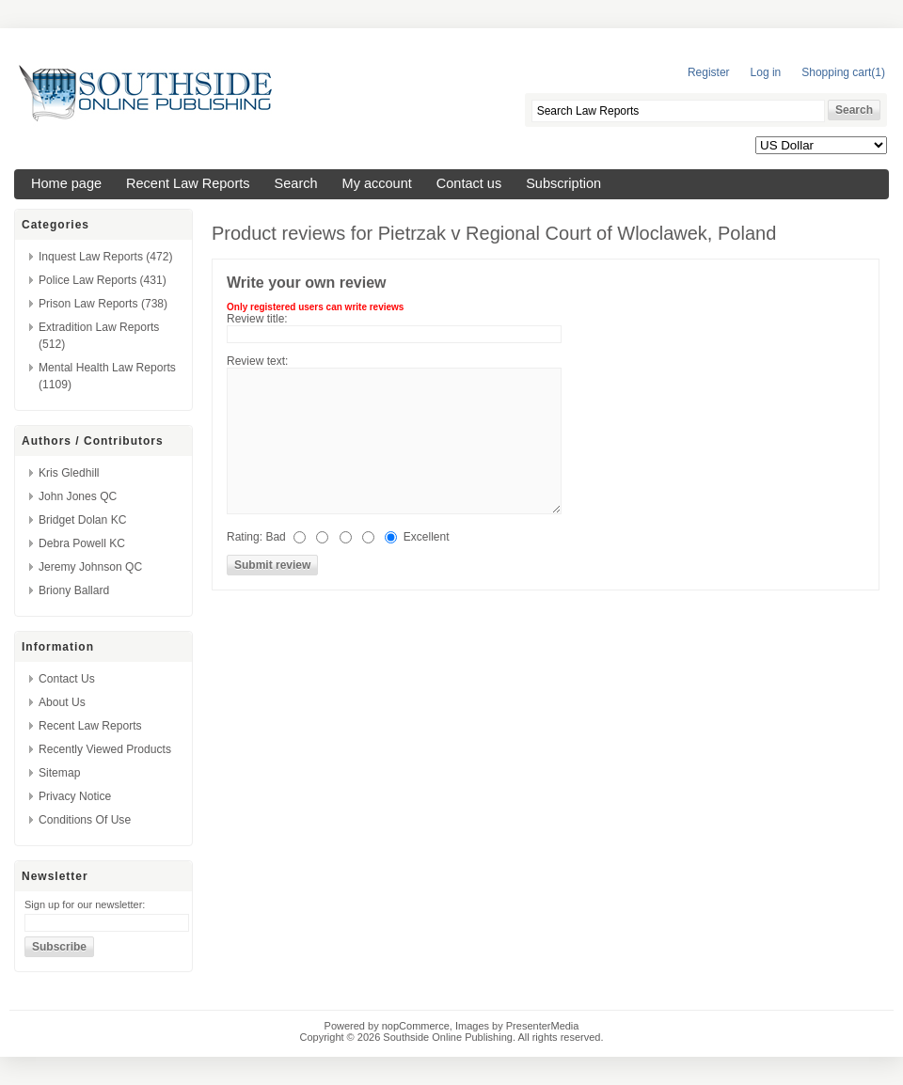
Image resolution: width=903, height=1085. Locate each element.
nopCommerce (416, 1025)
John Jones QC (78, 496)
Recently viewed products (105, 749)
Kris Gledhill (69, 473)
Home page (66, 183)
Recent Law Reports (188, 183)
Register (709, 72)
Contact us (468, 183)
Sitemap (59, 772)
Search (296, 183)
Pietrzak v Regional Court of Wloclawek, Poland (577, 233)
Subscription (563, 183)
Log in (766, 72)
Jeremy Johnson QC (90, 567)
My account (377, 183)
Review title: (257, 318)
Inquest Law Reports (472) (106, 256)
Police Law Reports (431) (102, 280)
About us (62, 702)
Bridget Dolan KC (82, 520)
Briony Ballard (74, 590)
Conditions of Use (85, 819)
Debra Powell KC (82, 543)
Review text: (257, 361)
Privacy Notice (75, 796)
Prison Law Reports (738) (103, 303)
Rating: (244, 536)
